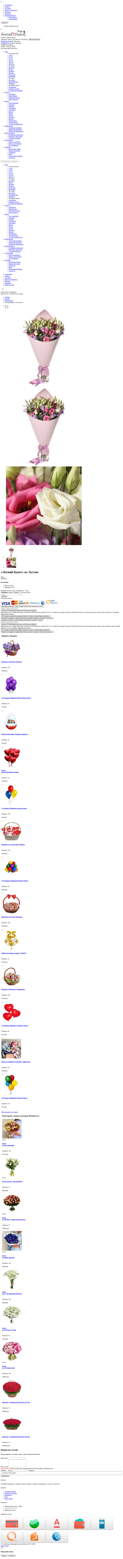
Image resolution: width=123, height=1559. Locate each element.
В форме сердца (14, 89)
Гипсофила (12, 108)
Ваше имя (4, 1458)
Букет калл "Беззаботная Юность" (12, 1293)
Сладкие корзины (14, 138)
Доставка (8, 8)
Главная (7, 297)
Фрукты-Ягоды (10, 133)
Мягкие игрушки (14, 151)
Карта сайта (9, 1500)
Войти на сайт (9, 285)
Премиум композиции (16, 131)
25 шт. (11, 57)
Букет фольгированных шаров (10, 771)
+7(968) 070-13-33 (7, 43)
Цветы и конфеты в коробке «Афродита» (16, 1062)
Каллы (11, 113)
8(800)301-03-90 (6, 41)
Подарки (7, 147)
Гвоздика (12, 105)
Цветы (7, 101)
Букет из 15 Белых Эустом (9, 1329)
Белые (11, 69)
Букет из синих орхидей (8, 1256)
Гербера (11, 106)
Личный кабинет (10, 15)
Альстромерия (13, 103)
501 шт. (11, 62)
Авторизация (13, 19)
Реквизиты (8, 1496)
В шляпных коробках (16, 90)
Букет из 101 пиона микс (8, 1367)
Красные (11, 67)
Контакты (8, 14)
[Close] (2, 1549)
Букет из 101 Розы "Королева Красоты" (14, 1218)
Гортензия (12, 110)
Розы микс (12, 75)
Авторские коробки (15, 129)
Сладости (12, 158)
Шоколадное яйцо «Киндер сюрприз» (14, 734)
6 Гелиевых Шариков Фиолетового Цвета (16, 698)
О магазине (8, 5)
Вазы (10, 154)
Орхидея (11, 117)
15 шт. (11, 55)
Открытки (12, 152)
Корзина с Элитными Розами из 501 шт (16, 1437)
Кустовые (12, 80)
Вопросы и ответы (11, 1495)
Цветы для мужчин (15, 144)
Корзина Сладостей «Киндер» (12, 917)
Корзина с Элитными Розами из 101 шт (16, 1402)
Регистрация (13, 17)
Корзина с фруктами (15, 136)
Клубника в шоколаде (16, 135)
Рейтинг (3, 1472)
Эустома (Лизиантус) (16, 124)
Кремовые (12, 76)
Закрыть (4, 1557)
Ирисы (11, 112)
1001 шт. (11, 64)
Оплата (7, 7)
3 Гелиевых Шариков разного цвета (14, 808)
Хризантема (13, 121)
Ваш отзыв (4, 1468)
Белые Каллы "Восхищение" (12, 1181)
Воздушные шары (15, 149)
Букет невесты (13, 99)
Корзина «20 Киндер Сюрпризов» (13, 989)
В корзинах (12, 87)
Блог (6, 1498)
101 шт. (11, 60)
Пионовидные (13, 82)
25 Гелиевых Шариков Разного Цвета (14, 881)
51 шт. (11, 59)
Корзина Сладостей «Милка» (11, 662)
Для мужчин (9, 140)
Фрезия (11, 119)
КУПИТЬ (4, 596)
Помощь (7, 12)
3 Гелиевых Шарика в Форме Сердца (14, 1025)
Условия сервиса (10, 1493)
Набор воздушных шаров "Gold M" (14, 953)
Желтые (11, 73)
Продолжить (5, 1477)
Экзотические (13, 122)
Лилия (11, 115)
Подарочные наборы (15, 156)
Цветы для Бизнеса (11, 10)
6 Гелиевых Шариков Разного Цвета (14, 1098)
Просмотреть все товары (9, 1112)
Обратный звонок (34, 39)
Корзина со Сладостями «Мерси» (13, 844)
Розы (6, 52)
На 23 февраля (13, 145)
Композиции (9, 126)
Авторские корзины (15, 128)
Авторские (12, 94)
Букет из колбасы (14, 142)
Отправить (12, 1557)
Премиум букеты (14, 98)
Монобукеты (13, 96)
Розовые (11, 71)
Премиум (12, 83)
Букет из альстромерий (8, 1144)
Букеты (7, 92)
